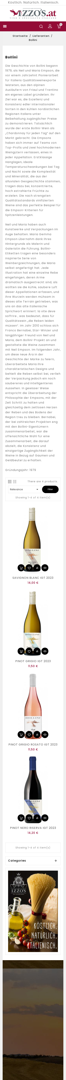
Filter (50, 489)
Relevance (24, 489)
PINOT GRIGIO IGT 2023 (33, 661)
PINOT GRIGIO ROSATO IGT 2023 (33, 744)
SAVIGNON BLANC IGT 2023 (33, 577)
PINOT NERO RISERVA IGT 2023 (33, 828)
